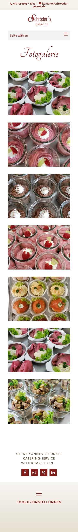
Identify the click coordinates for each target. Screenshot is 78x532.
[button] (25, 472)
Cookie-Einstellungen (39, 502)
